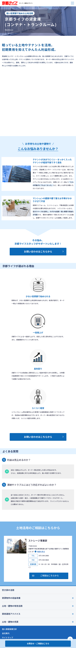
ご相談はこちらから (49, 575)
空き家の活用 (8, 589)
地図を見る (41, 551)
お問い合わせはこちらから (38, 251)
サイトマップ (7, 637)
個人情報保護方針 (9, 629)
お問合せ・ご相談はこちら (38, 643)
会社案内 (5, 633)
